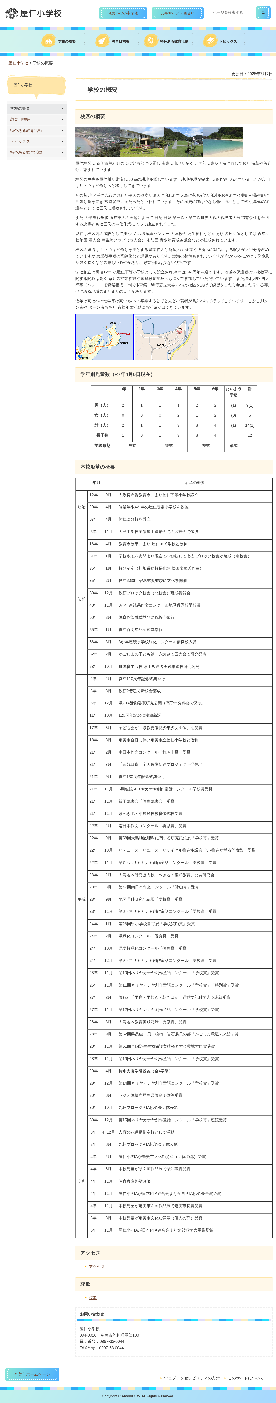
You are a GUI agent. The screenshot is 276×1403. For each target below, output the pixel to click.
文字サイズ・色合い (178, 13)
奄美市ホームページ (32, 1374)
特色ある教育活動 (26, 130)
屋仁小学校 (18, 63)
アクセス (97, 1266)
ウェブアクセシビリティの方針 (192, 1378)
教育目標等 (20, 119)
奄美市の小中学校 (123, 13)
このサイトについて (246, 1378)
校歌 (93, 1298)
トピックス (20, 141)
